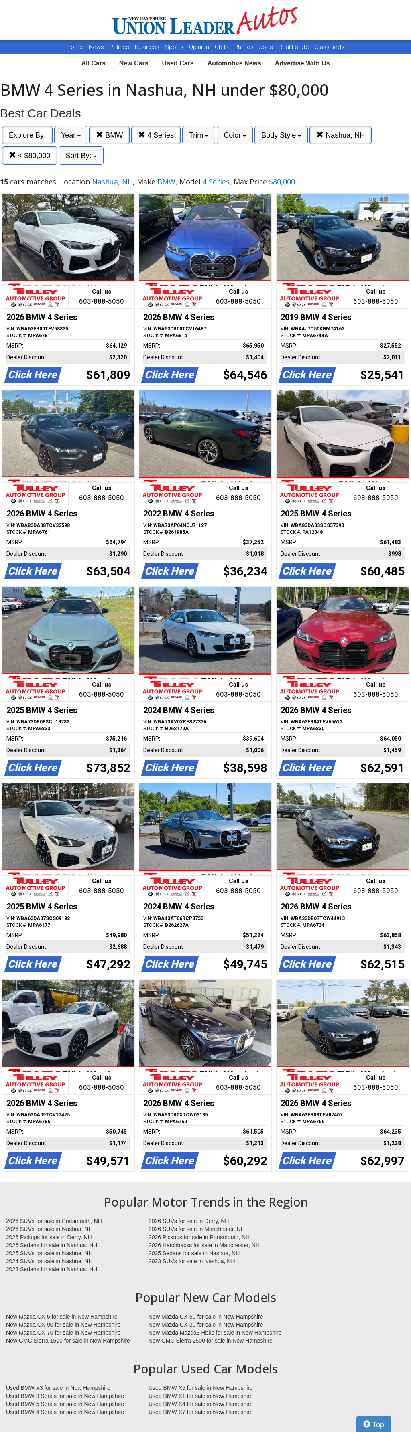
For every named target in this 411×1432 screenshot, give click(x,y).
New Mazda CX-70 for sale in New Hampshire (63, 1332)
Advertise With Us (302, 63)
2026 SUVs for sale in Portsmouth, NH (54, 1221)
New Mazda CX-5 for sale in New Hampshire (62, 1316)
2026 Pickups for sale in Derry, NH (49, 1237)
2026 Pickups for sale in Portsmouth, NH (199, 1237)
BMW (109, 135)
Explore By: (27, 135)
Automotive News (234, 63)
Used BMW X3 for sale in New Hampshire (58, 1388)
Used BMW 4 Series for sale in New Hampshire (65, 1412)
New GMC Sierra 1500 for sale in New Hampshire (68, 1340)
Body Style (281, 135)
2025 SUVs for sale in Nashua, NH (49, 1253)
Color (235, 135)
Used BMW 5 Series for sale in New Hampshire (65, 1404)
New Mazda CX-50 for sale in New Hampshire (206, 1316)
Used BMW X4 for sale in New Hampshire (201, 1404)
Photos (244, 47)
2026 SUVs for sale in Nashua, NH (49, 1229)
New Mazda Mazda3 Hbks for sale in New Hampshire (215, 1332)
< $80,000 (30, 155)
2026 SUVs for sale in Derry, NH (189, 1221)
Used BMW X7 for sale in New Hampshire (201, 1412)
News (96, 47)
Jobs (267, 47)
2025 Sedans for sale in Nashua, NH (194, 1253)
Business (148, 47)
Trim (198, 135)
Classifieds (329, 47)
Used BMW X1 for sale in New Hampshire (201, 1396)
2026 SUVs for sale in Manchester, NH (197, 1229)
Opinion (200, 47)
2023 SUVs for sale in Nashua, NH (192, 1261)
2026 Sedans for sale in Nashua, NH (51, 1245)
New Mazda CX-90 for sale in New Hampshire (63, 1324)
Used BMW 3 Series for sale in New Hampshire (65, 1396)
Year (71, 135)
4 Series (156, 135)
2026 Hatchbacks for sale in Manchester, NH (204, 1245)
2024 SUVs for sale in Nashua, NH (49, 1261)
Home (75, 47)
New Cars (134, 63)
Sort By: (80, 156)
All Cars (93, 63)
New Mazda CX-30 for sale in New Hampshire (206, 1324)
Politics (119, 47)
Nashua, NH (340, 135)
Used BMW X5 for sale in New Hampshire (201, 1388)
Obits (222, 47)
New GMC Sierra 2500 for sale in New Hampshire (211, 1340)
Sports (175, 47)
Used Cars (178, 63)
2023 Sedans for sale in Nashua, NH (51, 1269)
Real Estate (295, 47)
